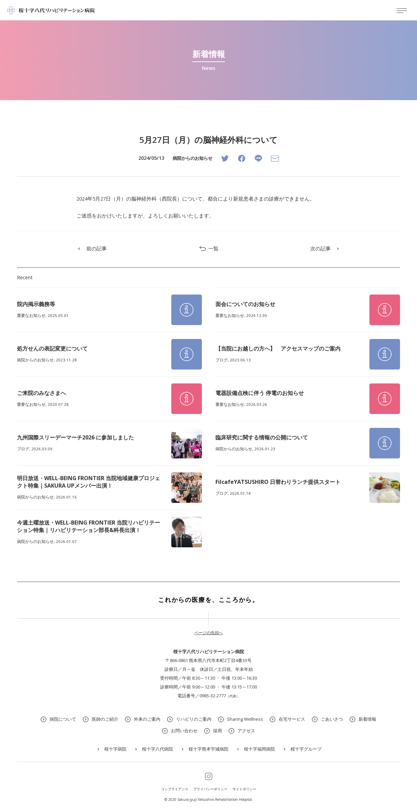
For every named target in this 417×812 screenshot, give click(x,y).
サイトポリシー (244, 789)
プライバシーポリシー (210, 789)
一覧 (208, 249)
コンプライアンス (174, 789)
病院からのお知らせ (192, 158)
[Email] (275, 158)
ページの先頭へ (208, 633)
